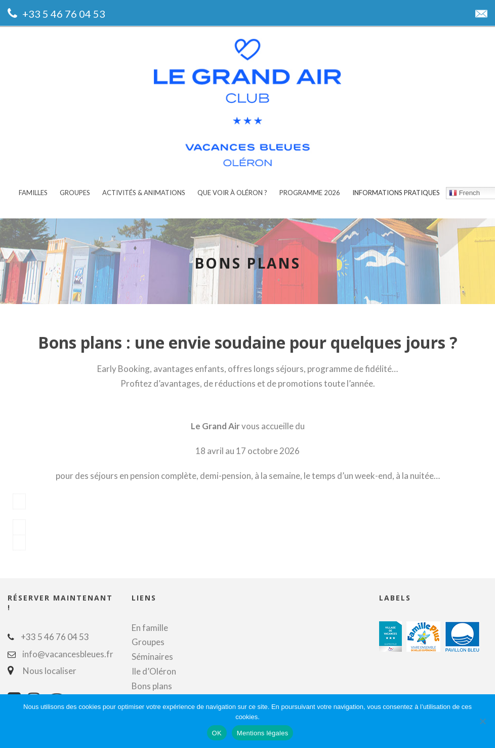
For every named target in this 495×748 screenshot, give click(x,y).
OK (217, 733)
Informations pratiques (396, 193)
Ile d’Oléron (154, 668)
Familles (33, 193)
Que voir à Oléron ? (232, 193)
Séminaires (152, 653)
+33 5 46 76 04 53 (63, 14)
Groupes (75, 193)
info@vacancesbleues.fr (67, 651)
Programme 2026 (309, 193)
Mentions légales (262, 733)
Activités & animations (143, 193)
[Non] (482, 721)
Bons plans (152, 683)
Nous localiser (47, 667)
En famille (150, 624)
